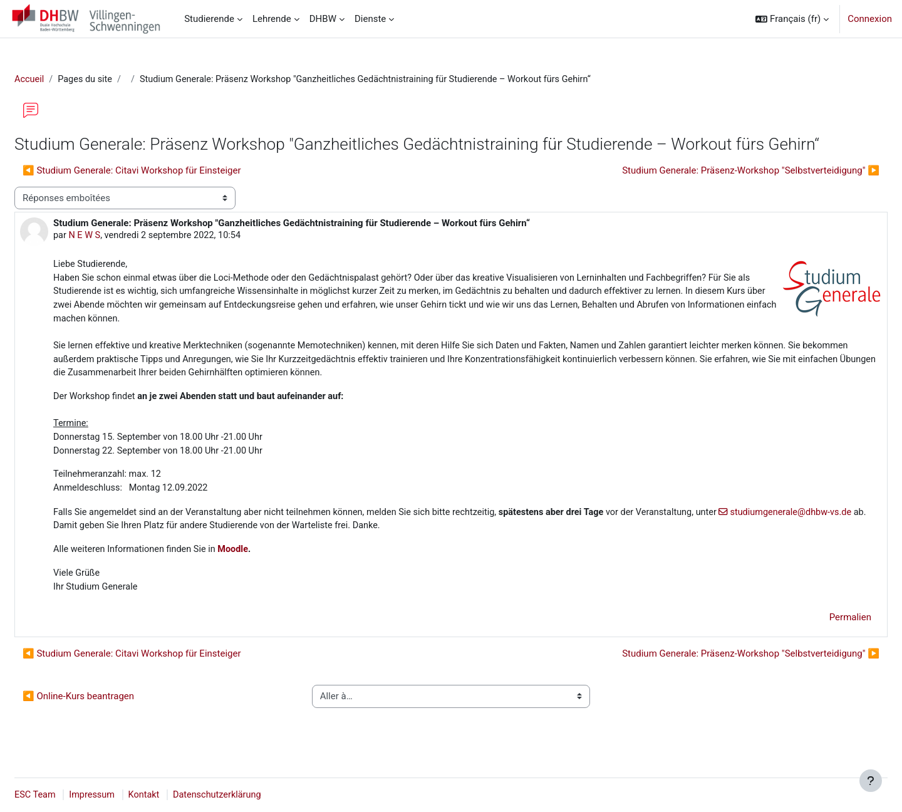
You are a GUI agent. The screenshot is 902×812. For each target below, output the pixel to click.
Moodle (268, 559)
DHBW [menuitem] (322, 18)
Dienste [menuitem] (370, 18)
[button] (792, 19)
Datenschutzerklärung (253, 795)
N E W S (115, 236)
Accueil (59, 79)
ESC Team (65, 795)
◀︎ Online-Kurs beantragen (108, 708)
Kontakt (178, 795)
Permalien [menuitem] (820, 629)
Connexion (870, 18)
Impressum (124, 795)
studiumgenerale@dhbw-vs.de (158, 535)
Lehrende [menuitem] (271, 18)
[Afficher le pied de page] (870, 780)
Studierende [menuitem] (209, 18)
